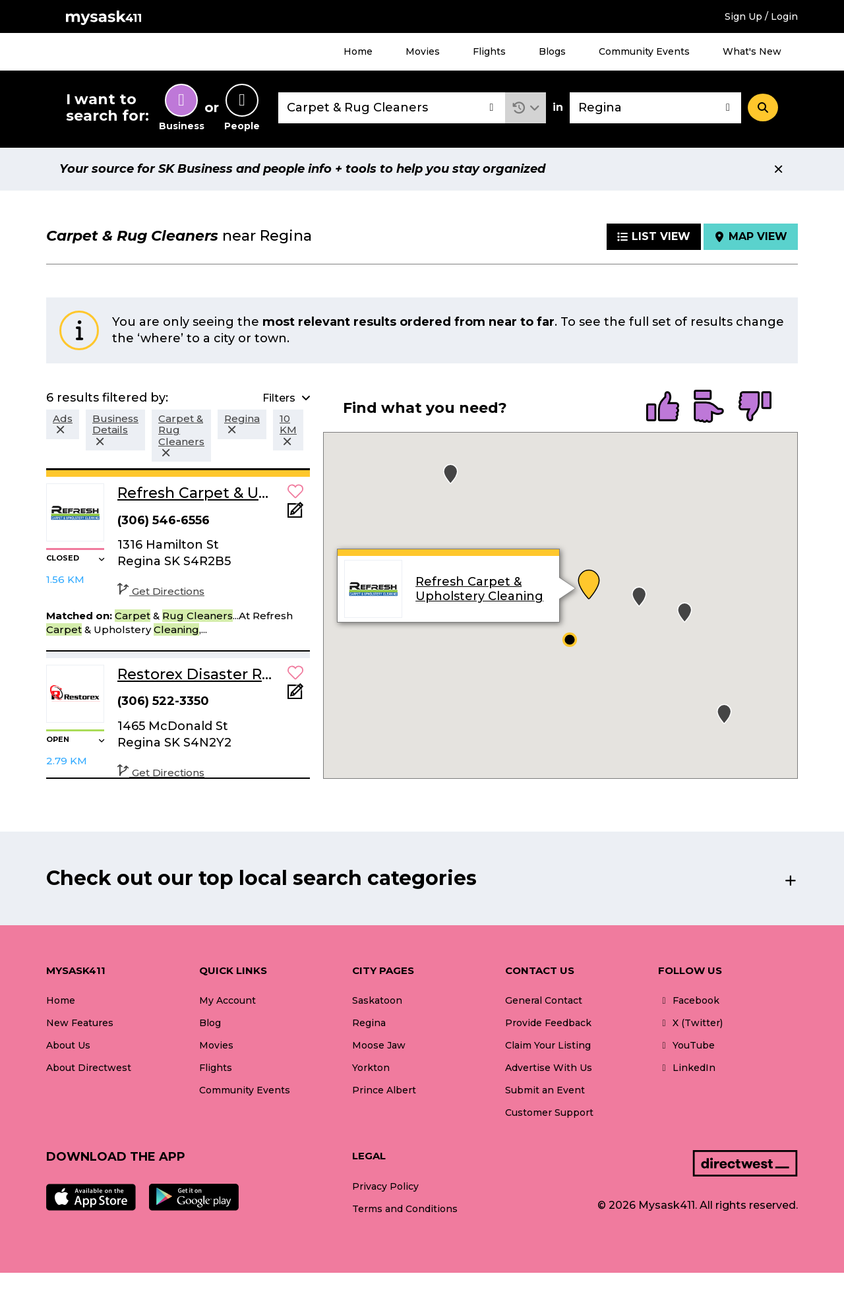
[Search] (763, 107)
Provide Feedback (548, 1023)
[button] (526, 107)
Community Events (644, 51)
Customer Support (549, 1112)
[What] (391, 107)
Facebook (688, 1000)
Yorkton (371, 1068)
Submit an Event (545, 1090)
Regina (369, 1023)
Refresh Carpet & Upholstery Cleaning (479, 588)
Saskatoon (377, 1000)
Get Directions (160, 591)
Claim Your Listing (548, 1045)
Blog (210, 1023)
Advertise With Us (548, 1068)
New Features (79, 1023)
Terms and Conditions (405, 1209)
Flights (489, 51)
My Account (227, 1000)
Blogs (552, 51)
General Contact (543, 1000)
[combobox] (391, 107)
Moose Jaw (379, 1045)
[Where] (655, 107)
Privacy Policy (385, 1186)
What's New (752, 51)
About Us (68, 1045)
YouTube (686, 1045)
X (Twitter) (690, 1023)
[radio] (663, 407)
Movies (423, 51)
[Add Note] (295, 514)
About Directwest (88, 1068)
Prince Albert (384, 1090)
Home (358, 51)
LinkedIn (686, 1068)
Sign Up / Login (761, 16)
